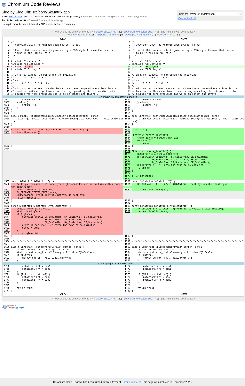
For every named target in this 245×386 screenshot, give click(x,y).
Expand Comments (108, 34)
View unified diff (187, 18)
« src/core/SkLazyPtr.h (104, 31)
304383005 (15, 16)
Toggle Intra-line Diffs (79, 34)
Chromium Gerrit (131, 382)
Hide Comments (165, 34)
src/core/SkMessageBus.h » (140, 31)
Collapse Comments (137, 34)
